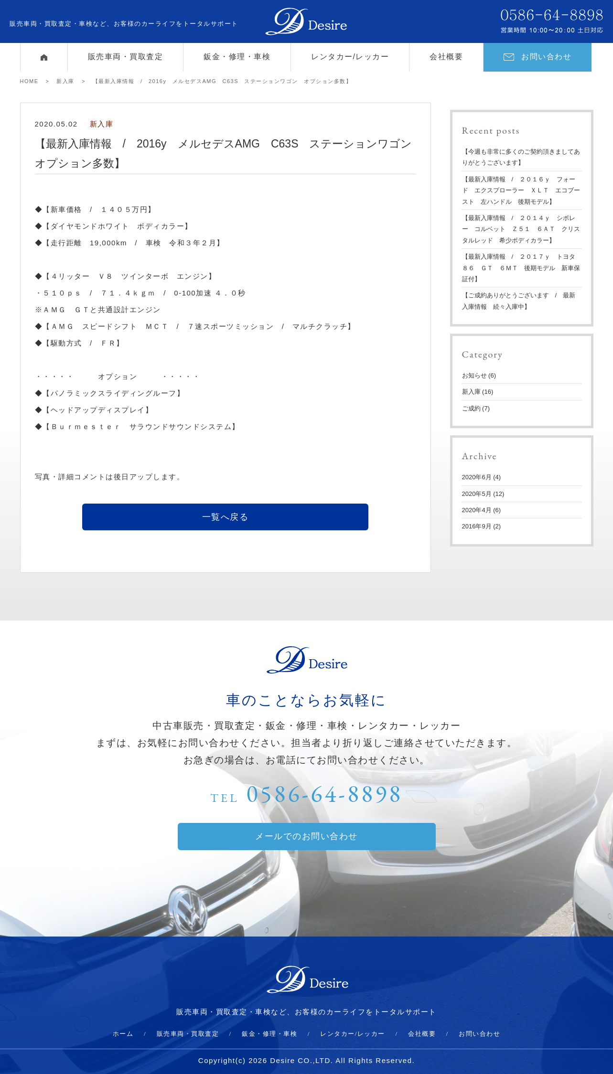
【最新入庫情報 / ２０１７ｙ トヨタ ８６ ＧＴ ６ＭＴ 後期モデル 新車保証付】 (522, 268)
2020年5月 (477, 493)
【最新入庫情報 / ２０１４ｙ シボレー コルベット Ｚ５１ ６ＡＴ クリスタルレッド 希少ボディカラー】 (521, 229)
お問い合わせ (537, 57)
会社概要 (446, 57)
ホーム (123, 1033)
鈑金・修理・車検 (237, 57)
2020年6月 (477, 477)
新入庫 (65, 81)
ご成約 (471, 408)
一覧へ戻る (225, 517)
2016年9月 (477, 526)
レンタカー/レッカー (350, 57)
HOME (29, 81)
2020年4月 (477, 510)
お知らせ (474, 375)
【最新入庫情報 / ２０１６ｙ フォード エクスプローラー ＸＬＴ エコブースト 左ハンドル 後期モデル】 (521, 190)
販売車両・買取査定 (125, 57)
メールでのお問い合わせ (306, 836)
